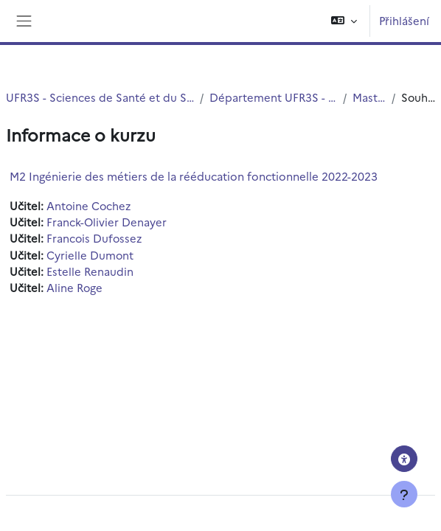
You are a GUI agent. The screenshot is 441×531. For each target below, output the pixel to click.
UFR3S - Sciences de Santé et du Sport (100, 97)
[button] (344, 21)
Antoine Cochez (88, 205)
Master (369, 97)
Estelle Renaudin (89, 271)
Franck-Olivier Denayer (106, 221)
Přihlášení (404, 20)
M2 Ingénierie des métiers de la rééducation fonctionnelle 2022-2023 (194, 176)
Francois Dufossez (94, 238)
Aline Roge (74, 287)
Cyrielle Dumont (89, 255)
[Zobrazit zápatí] (404, 494)
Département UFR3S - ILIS (273, 97)
